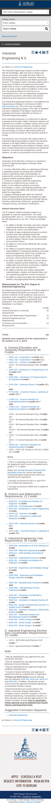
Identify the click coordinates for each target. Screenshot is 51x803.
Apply (14, 777)
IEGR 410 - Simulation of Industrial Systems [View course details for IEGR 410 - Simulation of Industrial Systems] (27, 600)
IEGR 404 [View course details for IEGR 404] (34, 679)
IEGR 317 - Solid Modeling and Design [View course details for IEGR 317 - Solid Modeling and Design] (25, 553)
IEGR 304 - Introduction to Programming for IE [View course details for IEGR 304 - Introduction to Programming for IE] (28, 370)
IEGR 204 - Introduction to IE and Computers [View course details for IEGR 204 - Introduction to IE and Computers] (28, 546)
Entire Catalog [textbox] (9, 23)
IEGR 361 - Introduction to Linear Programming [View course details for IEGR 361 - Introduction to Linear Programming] (29, 509)
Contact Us (27, 796)
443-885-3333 (15, 796)
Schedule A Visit (31, 777)
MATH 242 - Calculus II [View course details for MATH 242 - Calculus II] (18, 513)
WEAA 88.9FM (41, 781)
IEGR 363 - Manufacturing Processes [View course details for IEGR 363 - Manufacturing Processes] (24, 583)
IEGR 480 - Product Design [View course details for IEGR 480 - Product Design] (20, 619)
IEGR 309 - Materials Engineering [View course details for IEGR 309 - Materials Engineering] (23, 550)
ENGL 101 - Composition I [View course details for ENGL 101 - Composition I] (20, 357)
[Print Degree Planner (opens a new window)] (33, 52)
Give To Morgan (26, 786)
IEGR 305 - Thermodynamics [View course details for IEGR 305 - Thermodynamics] (21, 506)
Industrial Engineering (18, 715)
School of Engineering (23, 67)
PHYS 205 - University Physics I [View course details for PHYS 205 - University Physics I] (22, 384)
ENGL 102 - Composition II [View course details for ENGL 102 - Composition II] (20, 360)
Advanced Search (9, 36)
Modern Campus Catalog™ (30, 802)
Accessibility (36, 796)
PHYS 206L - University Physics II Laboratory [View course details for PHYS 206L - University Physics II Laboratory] (28, 531)
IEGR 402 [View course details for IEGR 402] (25, 679)
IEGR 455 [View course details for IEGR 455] (12, 681)
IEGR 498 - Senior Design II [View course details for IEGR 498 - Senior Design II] (21, 625)
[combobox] (25, 12)
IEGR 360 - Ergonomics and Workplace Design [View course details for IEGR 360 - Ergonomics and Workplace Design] (29, 568)
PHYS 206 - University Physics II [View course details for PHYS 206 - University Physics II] (22, 523)
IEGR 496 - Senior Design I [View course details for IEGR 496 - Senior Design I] (20, 622)
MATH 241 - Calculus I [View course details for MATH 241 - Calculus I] (18, 362)
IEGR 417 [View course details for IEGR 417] (44, 679)
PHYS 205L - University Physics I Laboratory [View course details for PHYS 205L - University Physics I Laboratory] (28, 392)
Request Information (17, 781)
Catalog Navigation (12, 44)
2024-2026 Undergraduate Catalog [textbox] (17, 12)
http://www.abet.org (10, 106)
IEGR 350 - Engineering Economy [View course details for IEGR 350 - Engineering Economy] (23, 558)
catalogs (12, 800)
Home (26, 3)
